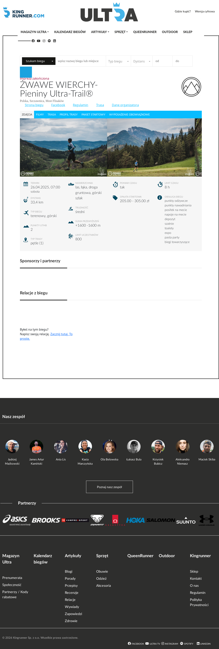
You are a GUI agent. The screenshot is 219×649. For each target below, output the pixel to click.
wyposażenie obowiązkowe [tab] (129, 114)
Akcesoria (103, 586)
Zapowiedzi (73, 614)
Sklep (194, 571)
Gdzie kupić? (183, 11)
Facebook (58, 105)
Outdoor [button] (170, 32)
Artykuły (73, 556)
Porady (70, 578)
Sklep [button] (187, 32)
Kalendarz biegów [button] (70, 32)
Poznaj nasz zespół (109, 487)
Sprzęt (102, 556)
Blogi (68, 571)
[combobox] (39, 61)
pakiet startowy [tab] (93, 114)
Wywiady (72, 607)
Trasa (100, 105)
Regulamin (80, 105)
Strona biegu (34, 105)
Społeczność (11, 585)
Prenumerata (12, 578)
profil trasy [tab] (69, 114)
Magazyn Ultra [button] (33, 32)
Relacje (70, 600)
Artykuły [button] (99, 32)
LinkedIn (205, 644)
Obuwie (102, 571)
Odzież (101, 578)
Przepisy (71, 586)
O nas (194, 586)
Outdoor (167, 556)
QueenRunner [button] (144, 32)
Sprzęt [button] (120, 32)
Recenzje (71, 593)
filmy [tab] (40, 114)
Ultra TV (155, 644)
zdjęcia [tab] (27, 114)
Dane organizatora (125, 105)
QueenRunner (140, 556)
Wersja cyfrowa (205, 11)
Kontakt (196, 578)
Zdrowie (71, 621)
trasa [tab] (52, 114)
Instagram (171, 644)
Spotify (188, 644)
